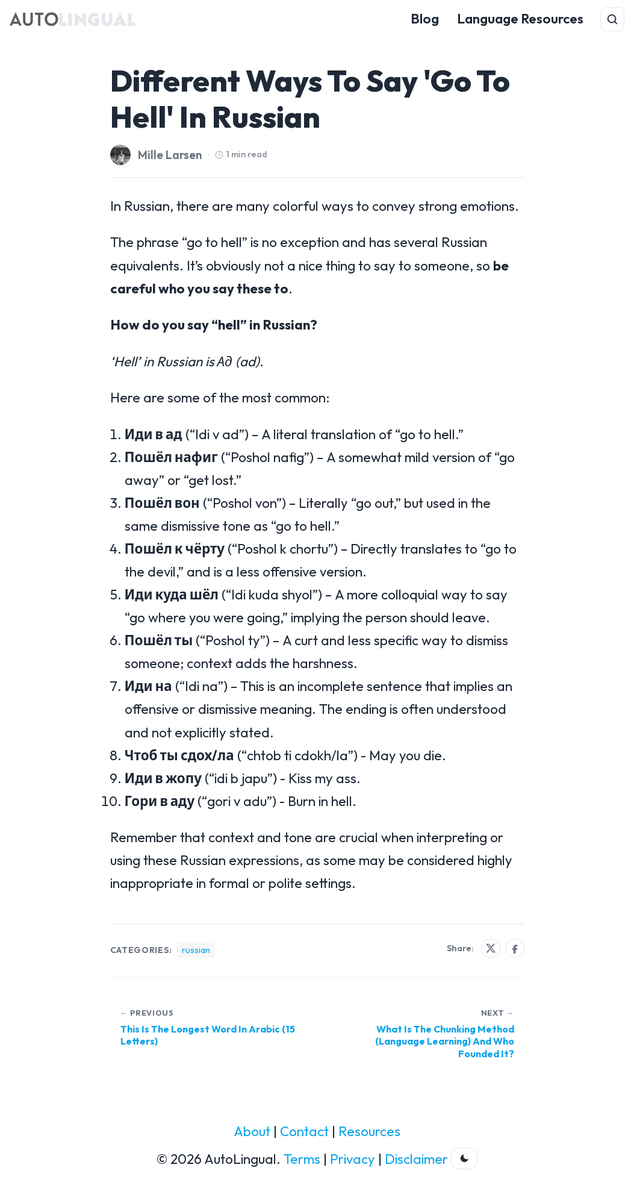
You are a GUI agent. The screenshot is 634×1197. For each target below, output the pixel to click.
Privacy (352, 1159)
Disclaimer (416, 1159)
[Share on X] (490, 948)
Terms (302, 1159)
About (252, 1131)
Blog (425, 18)
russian (196, 950)
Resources (369, 1131)
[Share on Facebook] (514, 948)
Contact (304, 1131)
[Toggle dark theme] (464, 1158)
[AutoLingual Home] (72, 19)
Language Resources (520, 18)
